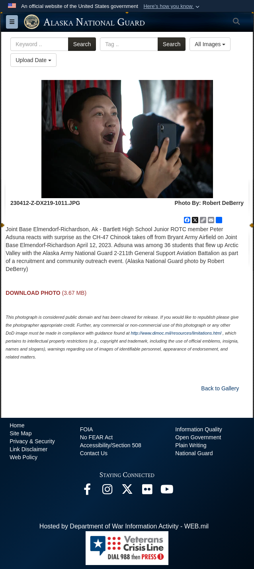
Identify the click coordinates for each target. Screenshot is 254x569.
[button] (172, 6)
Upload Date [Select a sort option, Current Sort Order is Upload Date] (33, 60)
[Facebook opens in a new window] (87, 491)
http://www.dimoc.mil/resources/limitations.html (176, 333)
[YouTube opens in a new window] (167, 491)
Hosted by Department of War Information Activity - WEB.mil (124, 526)
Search (82, 44)
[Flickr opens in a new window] (147, 491)
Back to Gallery (220, 388)
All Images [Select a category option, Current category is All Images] (210, 44)
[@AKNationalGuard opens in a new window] (127, 491)
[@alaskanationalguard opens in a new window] (107, 491)
